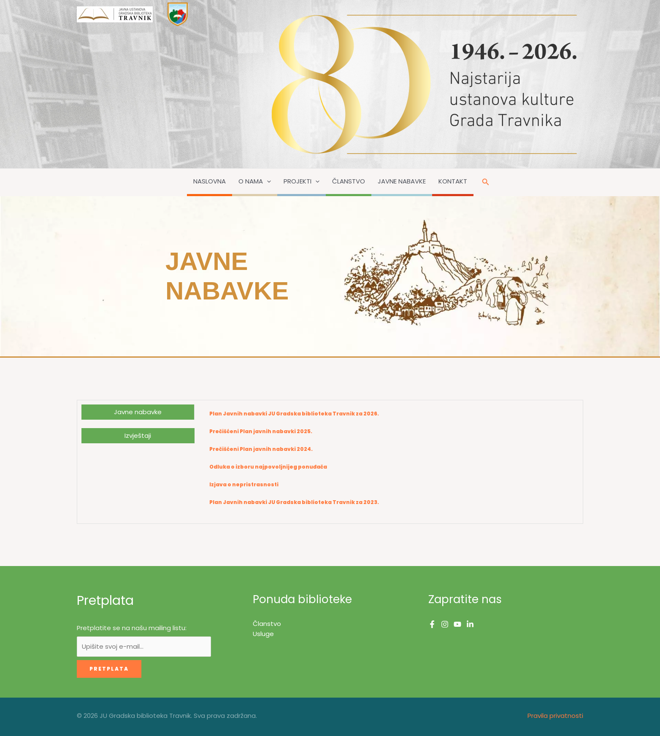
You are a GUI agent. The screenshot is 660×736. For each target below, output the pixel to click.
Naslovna (209, 181)
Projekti (301, 181)
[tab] (137, 412)
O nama (254, 181)
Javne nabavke (402, 181)
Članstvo (348, 181)
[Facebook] (432, 624)
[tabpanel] (388, 461)
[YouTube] (457, 624)
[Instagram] (445, 624)
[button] (267, 181)
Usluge (263, 633)
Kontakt (452, 181)
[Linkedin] (470, 624)
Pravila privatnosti (555, 715)
